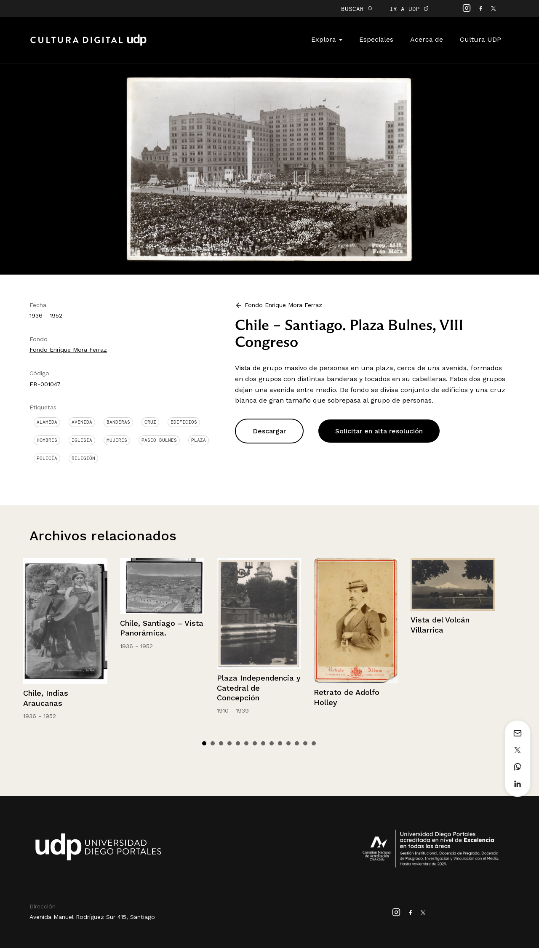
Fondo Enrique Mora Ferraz (68, 349)
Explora (326, 39)
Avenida (82, 422)
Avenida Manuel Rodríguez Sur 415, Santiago (92, 916)
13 (305, 743)
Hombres (47, 440)
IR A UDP (409, 8)
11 (288, 743)
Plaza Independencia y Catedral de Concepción (259, 687)
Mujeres (117, 440)
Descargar (269, 431)
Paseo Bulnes (159, 440)
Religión (83, 458)
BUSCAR (357, 8)
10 (280, 743)
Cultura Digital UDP (88, 44)
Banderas (118, 422)
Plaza (198, 440)
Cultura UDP (480, 39)
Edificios (184, 422)
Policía (47, 458)
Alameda (47, 422)
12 (297, 743)
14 (314, 743)
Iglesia (82, 440)
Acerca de (426, 39)
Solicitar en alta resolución (379, 431)
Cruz (150, 422)
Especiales (376, 39)
